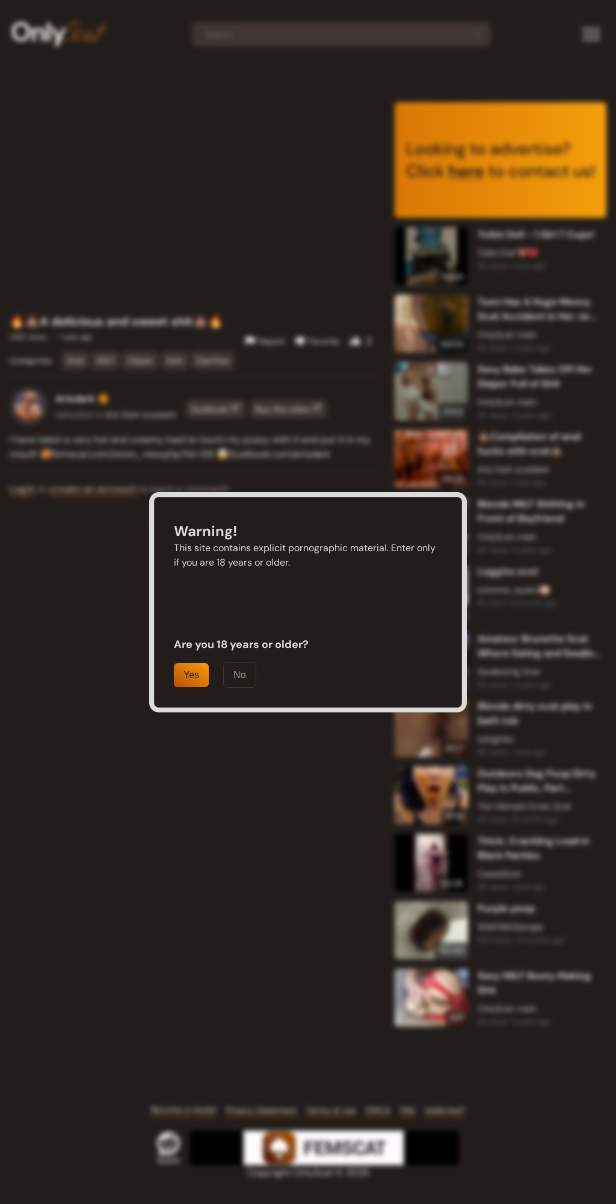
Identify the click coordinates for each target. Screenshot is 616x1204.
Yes (191, 675)
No (239, 675)
